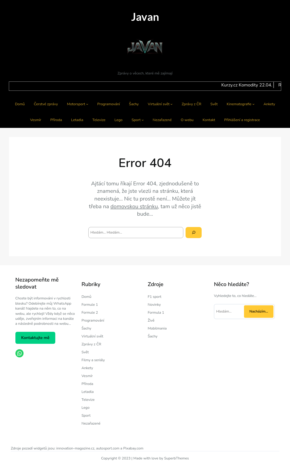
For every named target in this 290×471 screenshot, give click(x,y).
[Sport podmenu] (143, 120)
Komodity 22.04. (269, 85)
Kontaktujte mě (35, 337)
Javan (145, 16)
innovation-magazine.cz (75, 448)
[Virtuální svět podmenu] (171, 104)
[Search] (194, 232)
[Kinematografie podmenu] (253, 104)
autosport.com (107, 448)
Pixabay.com (133, 448)
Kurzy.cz (243, 85)
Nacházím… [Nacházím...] (258, 311)
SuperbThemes (176, 458)
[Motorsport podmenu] (87, 104)
